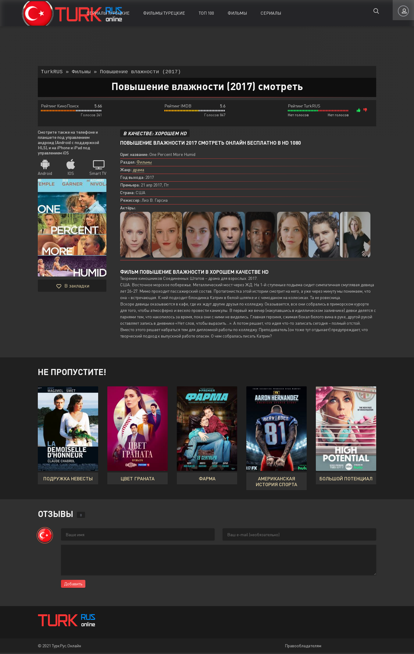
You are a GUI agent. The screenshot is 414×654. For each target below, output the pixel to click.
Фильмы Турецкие (164, 13)
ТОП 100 (206, 13)
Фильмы (237, 13)
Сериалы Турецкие (108, 13)
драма (138, 170)
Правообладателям (303, 646)
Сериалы (271, 13)
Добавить (73, 584)
